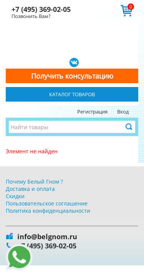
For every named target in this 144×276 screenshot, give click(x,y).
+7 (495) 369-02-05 (41, 9)
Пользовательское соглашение (47, 203)
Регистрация (92, 111)
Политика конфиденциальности (48, 210)
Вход (123, 111)
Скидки (15, 196)
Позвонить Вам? (31, 16)
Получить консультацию (72, 75)
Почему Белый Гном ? (34, 181)
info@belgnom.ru (47, 236)
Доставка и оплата (30, 188)
